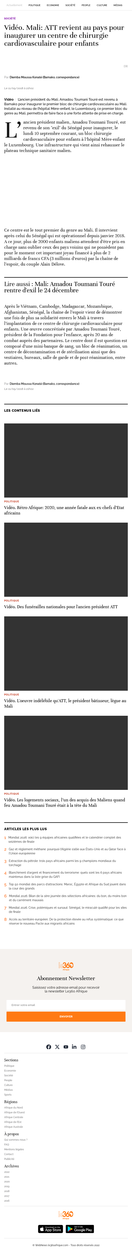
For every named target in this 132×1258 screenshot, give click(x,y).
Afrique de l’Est (12, 1122)
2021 (6, 1176)
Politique (35, 5)
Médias (118, 5)
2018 (6, 1191)
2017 (6, 1196)
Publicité (9, 1159)
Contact (8, 1154)
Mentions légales (14, 1149)
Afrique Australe (13, 1126)
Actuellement (14, 5)
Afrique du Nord (13, 1107)
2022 (6, 1172)
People (86, 5)
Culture (102, 5)
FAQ (6, 1144)
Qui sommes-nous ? (15, 1139)
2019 (6, 1186)
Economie (53, 5)
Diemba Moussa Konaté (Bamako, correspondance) (44, 77)
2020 (7, 1181)
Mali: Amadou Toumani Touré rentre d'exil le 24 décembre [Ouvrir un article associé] (59, 287)
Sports (8, 1094)
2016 (6, 1200)
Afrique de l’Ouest (14, 1112)
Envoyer (66, 1016)
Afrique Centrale (13, 1117)
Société (70, 5)
